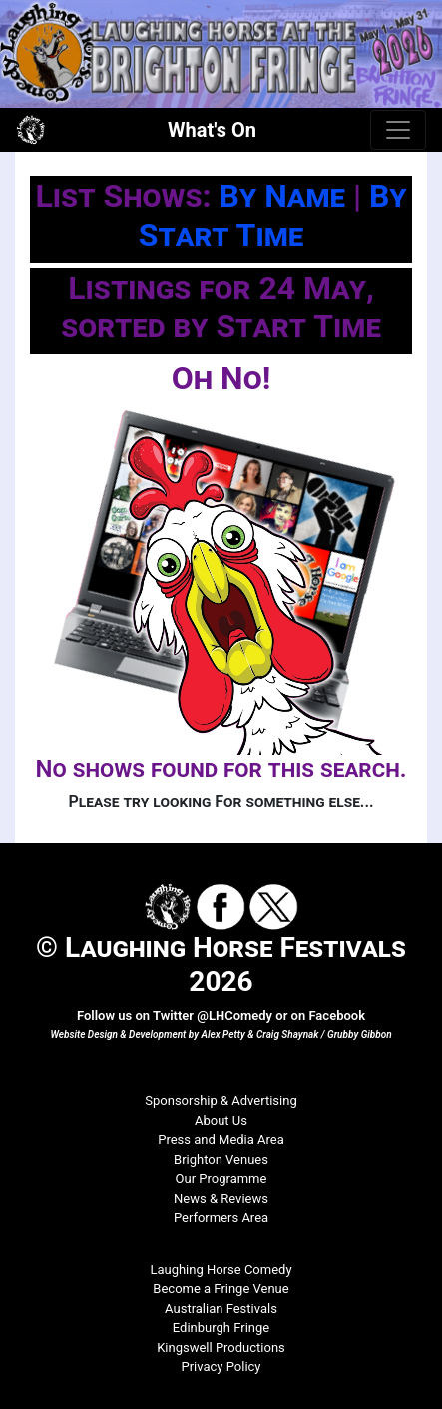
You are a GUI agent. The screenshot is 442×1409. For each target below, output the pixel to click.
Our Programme (221, 1178)
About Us (221, 1120)
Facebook (336, 1015)
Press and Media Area (221, 1139)
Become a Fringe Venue (220, 1288)
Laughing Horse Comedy (220, 1269)
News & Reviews (221, 1198)
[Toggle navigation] (398, 130)
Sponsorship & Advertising (220, 1100)
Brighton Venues (221, 1159)
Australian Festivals (221, 1308)
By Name (282, 196)
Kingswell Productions (221, 1347)
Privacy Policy (220, 1366)
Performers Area (221, 1217)
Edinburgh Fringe (221, 1327)
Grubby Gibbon (359, 1034)
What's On (212, 130)
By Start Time (273, 215)
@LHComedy (234, 1015)
